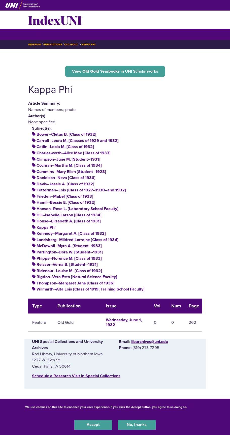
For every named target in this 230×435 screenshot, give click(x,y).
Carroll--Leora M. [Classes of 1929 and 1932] (78, 140)
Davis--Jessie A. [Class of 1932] (65, 184)
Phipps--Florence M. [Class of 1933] (69, 258)
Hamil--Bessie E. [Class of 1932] (66, 202)
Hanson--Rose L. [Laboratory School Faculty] (77, 208)
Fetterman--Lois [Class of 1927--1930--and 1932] (81, 190)
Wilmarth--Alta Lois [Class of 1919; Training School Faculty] (91, 289)
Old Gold (71, 44)
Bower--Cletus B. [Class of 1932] (66, 134)
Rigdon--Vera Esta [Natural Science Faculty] (77, 276)
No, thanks (137, 424)
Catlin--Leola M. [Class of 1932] (65, 146)
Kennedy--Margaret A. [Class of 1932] (71, 233)
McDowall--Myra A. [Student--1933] (69, 245)
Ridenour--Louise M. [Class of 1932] (69, 270)
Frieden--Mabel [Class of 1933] (65, 196)
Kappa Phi (88, 44)
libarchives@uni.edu (149, 341)
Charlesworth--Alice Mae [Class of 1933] (74, 153)
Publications (52, 44)
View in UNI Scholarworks (115, 71)
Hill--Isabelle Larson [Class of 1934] (69, 215)
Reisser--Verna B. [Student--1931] (67, 264)
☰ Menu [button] (37, 34)
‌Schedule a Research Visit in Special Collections (76, 376)
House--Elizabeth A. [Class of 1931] (69, 221)
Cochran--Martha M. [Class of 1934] (69, 165)
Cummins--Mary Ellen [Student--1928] (71, 171)
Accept (93, 424)
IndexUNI (55, 19)
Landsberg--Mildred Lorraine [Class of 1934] (77, 239)
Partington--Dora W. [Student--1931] (70, 252)
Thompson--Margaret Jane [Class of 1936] (75, 283)
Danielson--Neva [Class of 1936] (66, 177)
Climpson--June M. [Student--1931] (68, 159)
